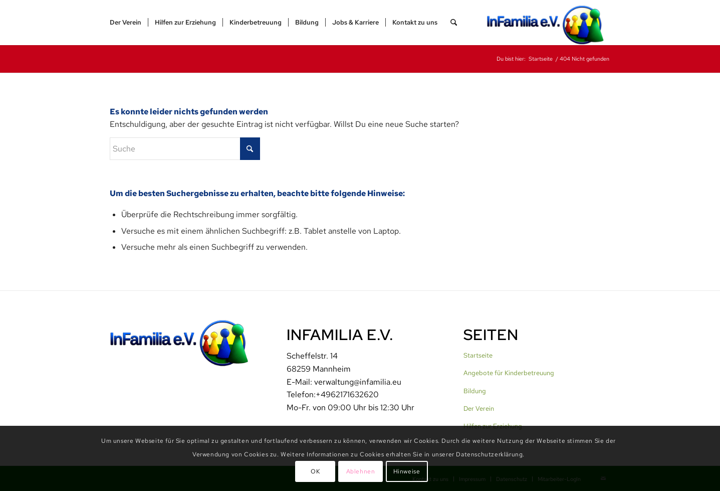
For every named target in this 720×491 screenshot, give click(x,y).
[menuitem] (125, 22)
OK (315, 471)
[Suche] (453, 22)
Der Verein (478, 408)
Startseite (478, 355)
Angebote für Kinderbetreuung (508, 373)
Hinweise (406, 471)
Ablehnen (360, 471)
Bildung (474, 391)
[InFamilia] (549, 22)
